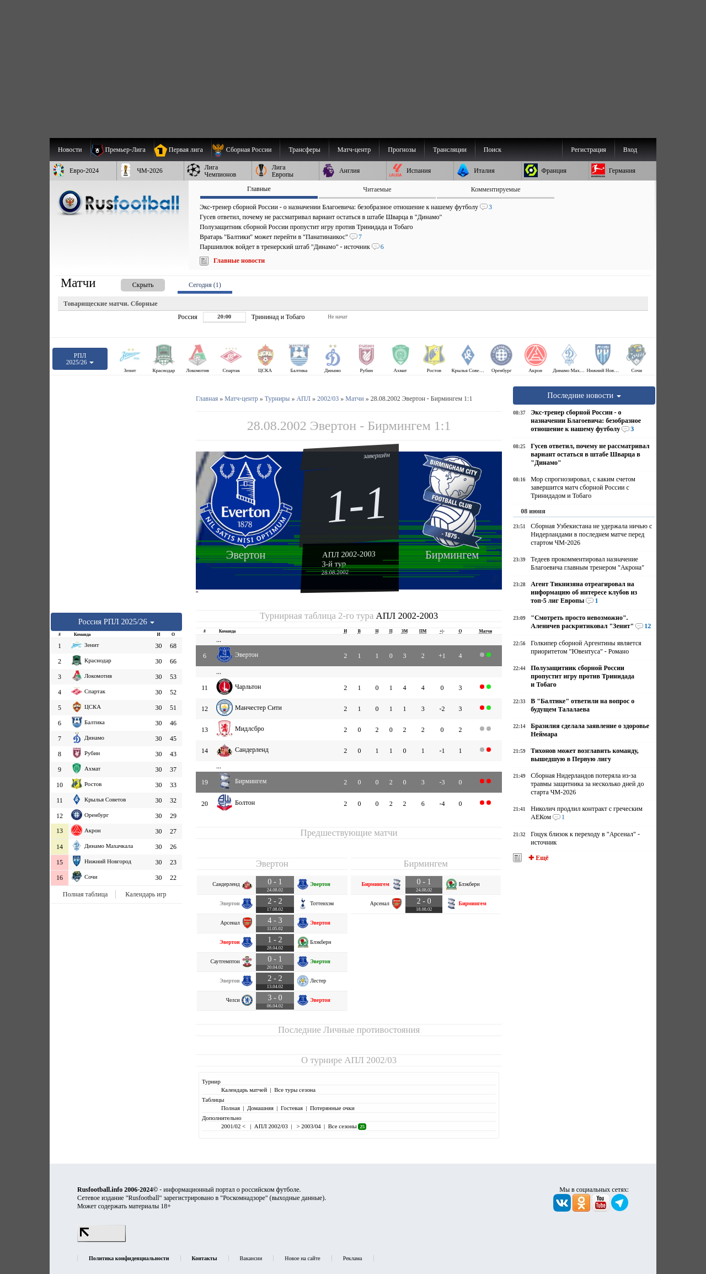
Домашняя (260, 1108)
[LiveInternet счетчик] (101, 1240)
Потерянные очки (332, 1108)
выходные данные (297, 1198)
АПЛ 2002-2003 (349, 554)
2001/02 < (234, 1126)
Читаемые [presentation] (377, 189)
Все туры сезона (294, 1089)
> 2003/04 (308, 1126)
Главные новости (239, 260)
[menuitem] (245, 149)
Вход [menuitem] (630, 149)
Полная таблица (85, 894)
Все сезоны (347, 1126)
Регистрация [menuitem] (588, 149)
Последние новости (584, 395)
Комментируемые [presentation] (496, 189)
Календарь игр (145, 894)
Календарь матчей (244, 1089)
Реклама (352, 1258)
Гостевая (292, 1108)
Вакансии (251, 1258)
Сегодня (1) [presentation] (205, 285)
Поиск (492, 149)
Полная (230, 1108)
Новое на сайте (302, 1258)
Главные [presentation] (259, 189)
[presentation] (132, 283)
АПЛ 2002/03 (370, 1060)
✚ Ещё (537, 858)
